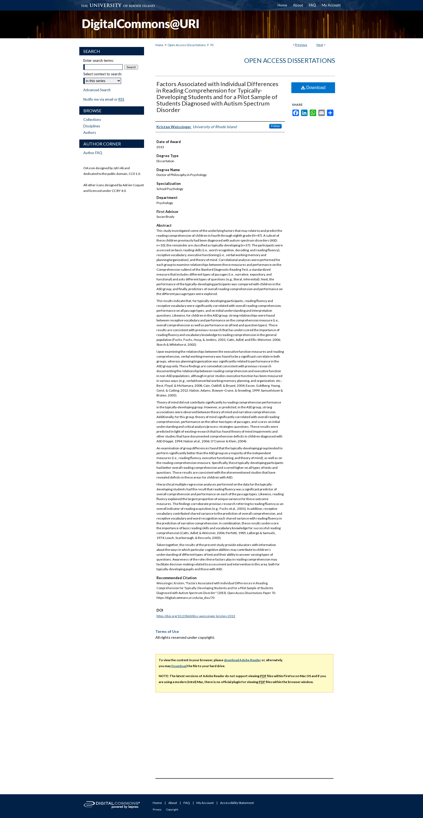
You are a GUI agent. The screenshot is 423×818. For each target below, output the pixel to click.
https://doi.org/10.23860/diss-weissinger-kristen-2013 (195, 616)
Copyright (172, 809)
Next (319, 44)
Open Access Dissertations (187, 45)
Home (159, 45)
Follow (275, 126)
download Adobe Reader (242, 660)
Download (313, 87)
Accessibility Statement (237, 803)
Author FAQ (92, 153)
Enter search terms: (98, 60)
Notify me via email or (103, 99)
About (172, 803)
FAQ (186, 803)
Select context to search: (102, 74)
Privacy (157, 809)
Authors (89, 132)
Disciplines (91, 126)
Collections (92, 119)
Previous (301, 44)
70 (211, 45)
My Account (205, 803)
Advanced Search (97, 90)
